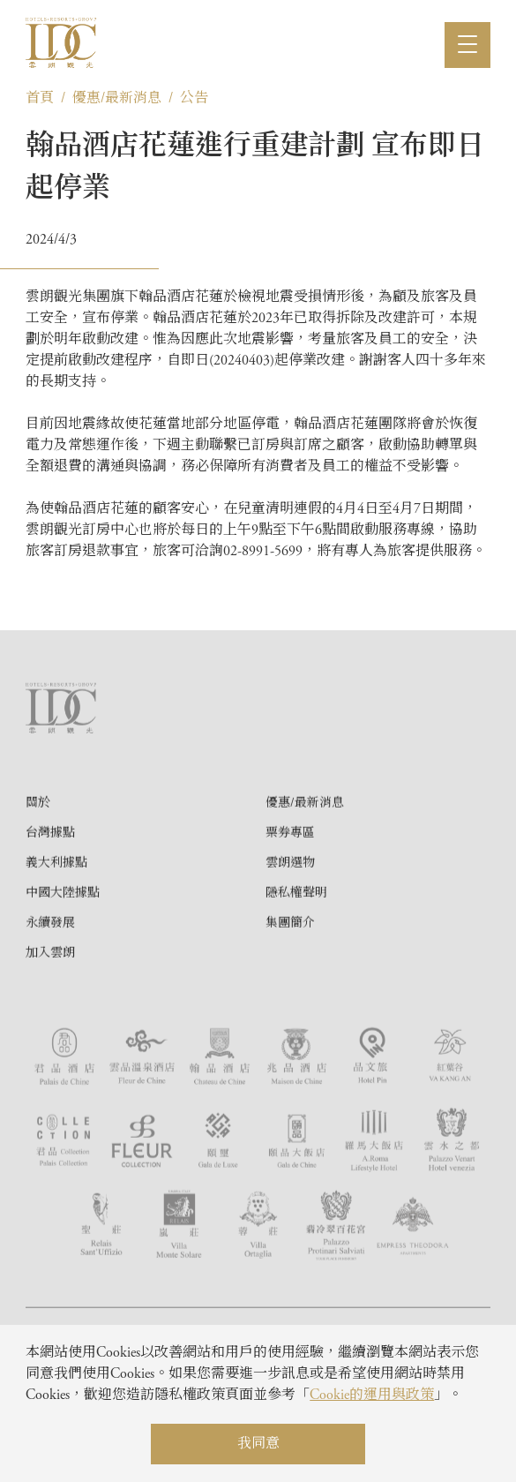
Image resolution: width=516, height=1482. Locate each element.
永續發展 (50, 984)
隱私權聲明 (296, 954)
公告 (194, 99)
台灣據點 (50, 894)
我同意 (258, 1444)
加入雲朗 (50, 1014)
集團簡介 (290, 984)
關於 (38, 864)
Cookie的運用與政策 (372, 1395)
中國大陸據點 (63, 954)
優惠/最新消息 (116, 99)
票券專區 (290, 894)
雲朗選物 (290, 924)
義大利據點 (56, 924)
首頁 (40, 99)
